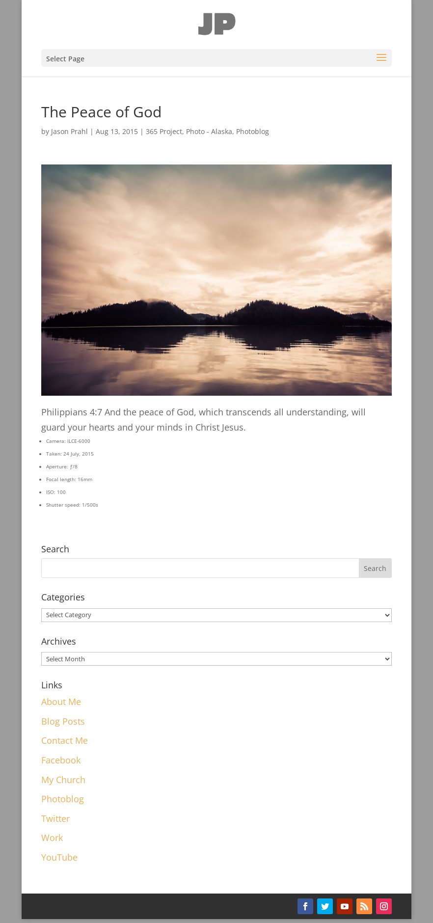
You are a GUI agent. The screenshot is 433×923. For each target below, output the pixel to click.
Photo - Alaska (209, 131)
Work (52, 837)
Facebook (61, 760)
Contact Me (64, 740)
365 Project (164, 131)
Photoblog (252, 131)
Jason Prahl (69, 131)
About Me (61, 701)
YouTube (59, 857)
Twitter (55, 818)
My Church (63, 780)
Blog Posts (63, 721)
